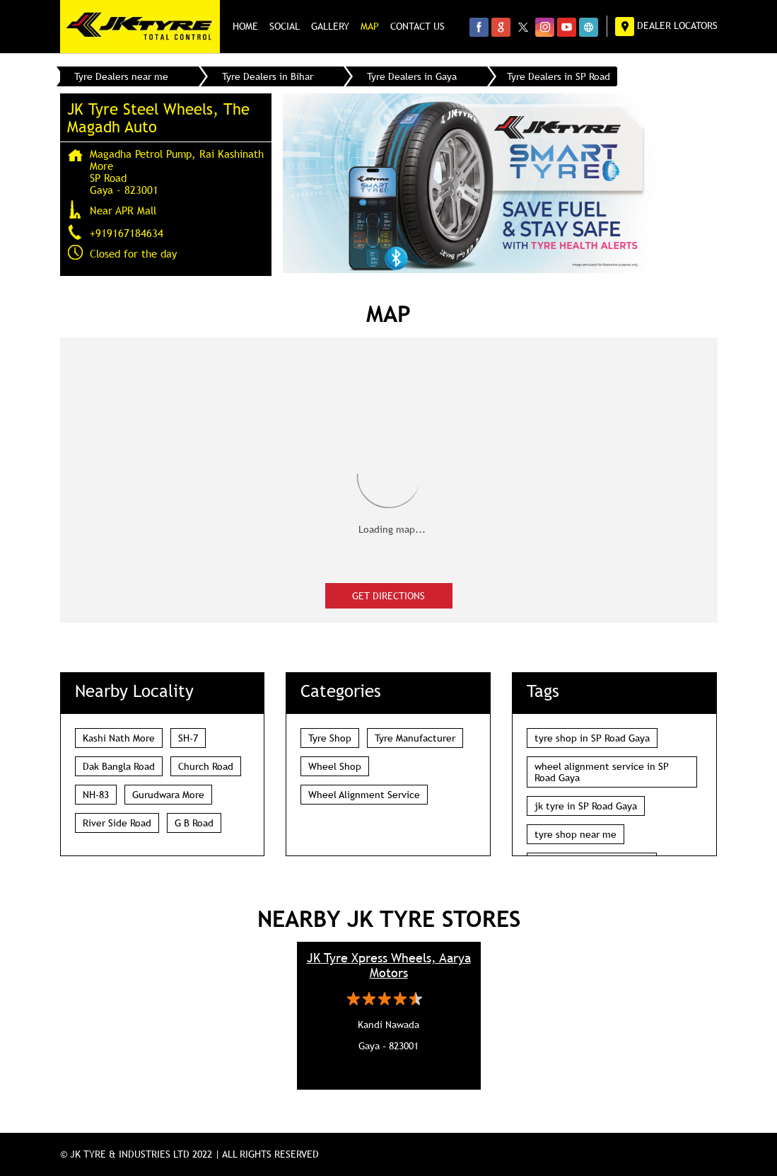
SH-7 (188, 738)
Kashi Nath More (119, 738)
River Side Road (117, 823)
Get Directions (388, 595)
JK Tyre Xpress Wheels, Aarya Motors (389, 965)
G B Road (194, 823)
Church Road (205, 766)
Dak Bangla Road (119, 766)
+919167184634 (126, 233)
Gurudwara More (168, 794)
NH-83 (96, 794)
